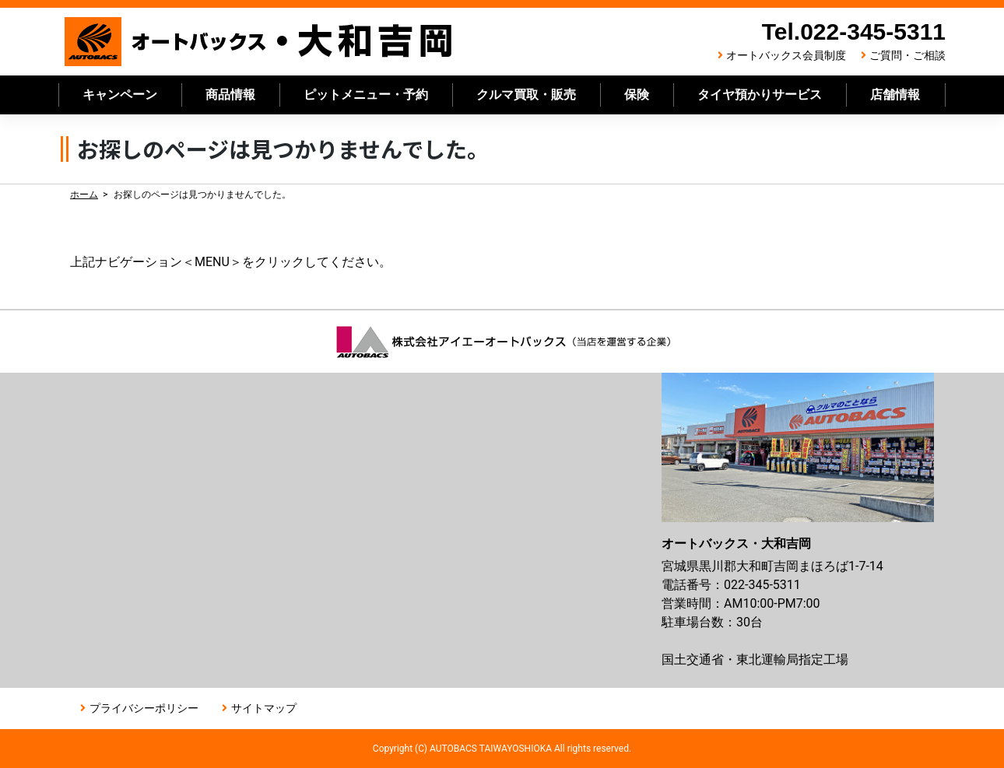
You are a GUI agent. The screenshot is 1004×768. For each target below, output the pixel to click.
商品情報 (230, 94)
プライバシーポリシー (144, 708)
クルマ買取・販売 (526, 94)
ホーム (84, 194)
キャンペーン (119, 94)
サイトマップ (264, 708)
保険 (636, 94)
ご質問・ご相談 (907, 55)
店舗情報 (895, 94)
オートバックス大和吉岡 (259, 41)
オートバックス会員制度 (786, 55)
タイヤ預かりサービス (759, 94)
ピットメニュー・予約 (366, 94)
